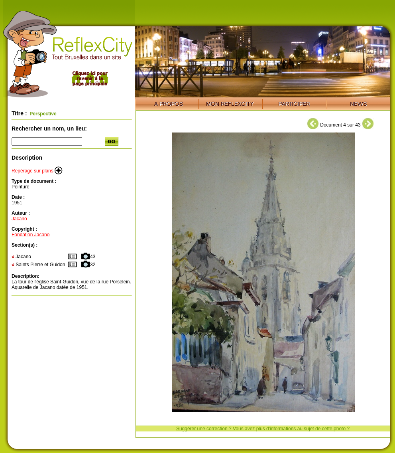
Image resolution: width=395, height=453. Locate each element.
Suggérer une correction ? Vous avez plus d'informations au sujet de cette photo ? (263, 428)
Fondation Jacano (30, 234)
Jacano (19, 219)
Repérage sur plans (37, 171)
